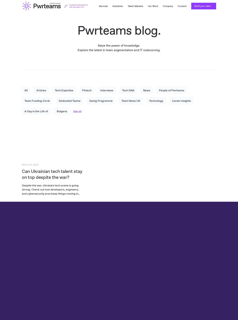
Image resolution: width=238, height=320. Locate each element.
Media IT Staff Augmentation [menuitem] (85, 280)
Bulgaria (62, 111)
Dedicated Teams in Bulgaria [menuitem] (37, 280)
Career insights (181, 101)
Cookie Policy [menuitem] (179, 266)
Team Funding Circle (37, 101)
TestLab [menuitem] (26, 270)
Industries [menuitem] (117, 6)
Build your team (203, 6)
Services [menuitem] (103, 6)
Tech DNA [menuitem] (142, 266)
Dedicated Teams (69, 101)
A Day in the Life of (36, 111)
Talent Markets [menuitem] (135, 6)
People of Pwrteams (172, 90)
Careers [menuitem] (141, 275)
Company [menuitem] (168, 6)
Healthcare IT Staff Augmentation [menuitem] (88, 275)
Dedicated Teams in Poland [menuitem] (36, 285)
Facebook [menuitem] (210, 275)
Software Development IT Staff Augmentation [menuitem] (94, 285)
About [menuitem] (140, 270)
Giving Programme (101, 101)
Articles (41, 90)
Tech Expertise (64, 90)
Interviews (106, 90)
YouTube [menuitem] (209, 290)
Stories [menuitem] (140, 280)
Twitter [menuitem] (209, 285)
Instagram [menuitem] (210, 280)
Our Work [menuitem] (153, 6)
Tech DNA (128, 90)
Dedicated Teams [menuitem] (31, 266)
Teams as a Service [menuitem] (32, 275)
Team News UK (130, 101)
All (26, 90)
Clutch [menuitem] (208, 270)
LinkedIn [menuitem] (209, 266)
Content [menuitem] (182, 6)
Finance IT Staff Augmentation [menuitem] (86, 270)
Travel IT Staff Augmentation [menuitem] (85, 266)
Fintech (87, 90)
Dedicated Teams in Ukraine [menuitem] (36, 290)
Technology (156, 101)
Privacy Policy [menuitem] (176, 272)
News (146, 90)
